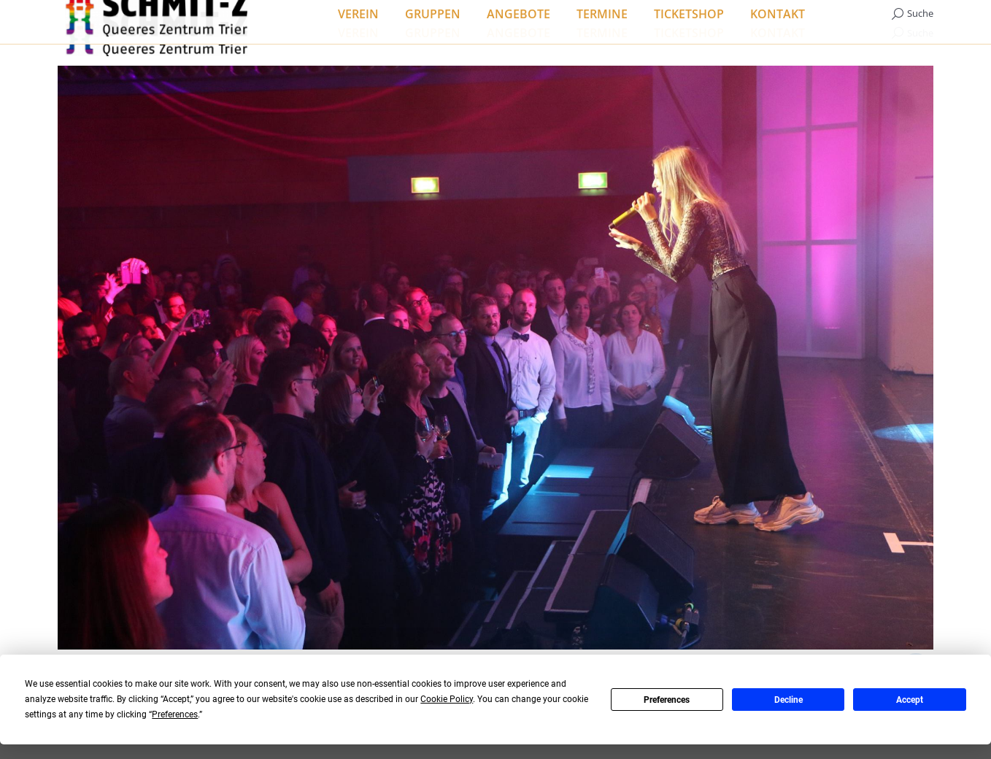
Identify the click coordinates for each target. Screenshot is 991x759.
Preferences (667, 700)
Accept (909, 700)
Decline (788, 700)
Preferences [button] (175, 714)
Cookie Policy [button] (446, 699)
